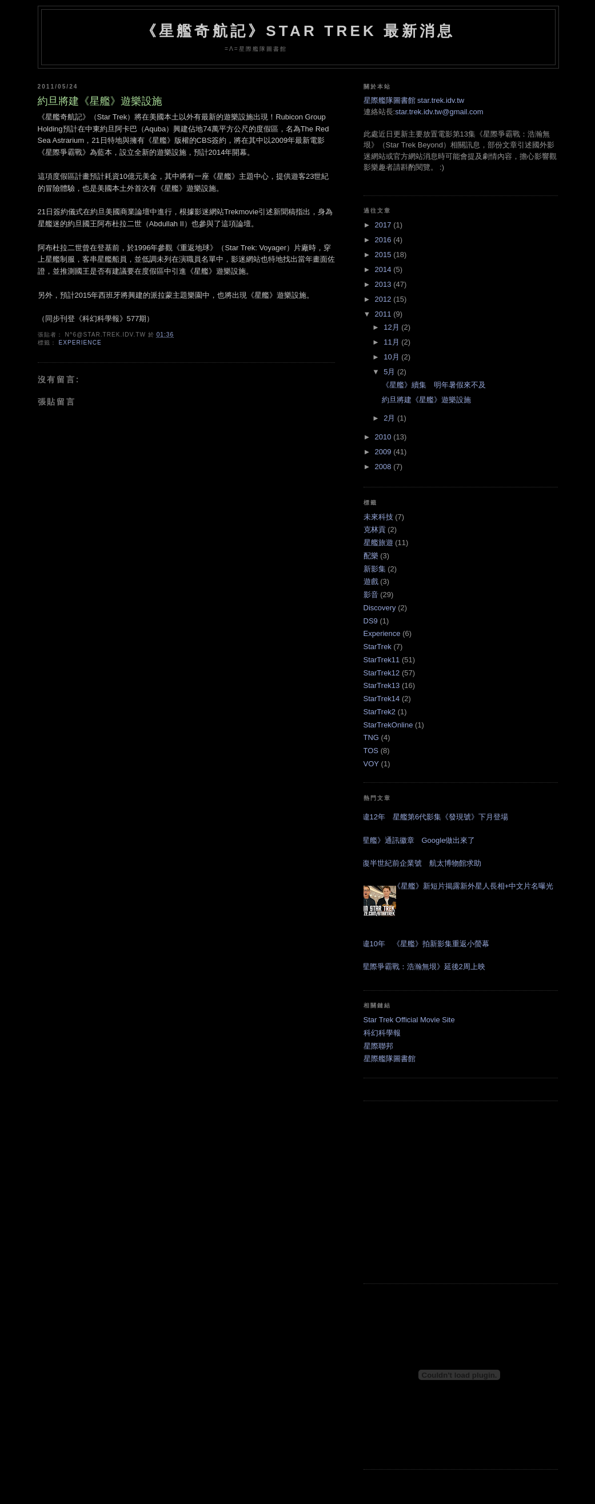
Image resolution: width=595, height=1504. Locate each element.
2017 (384, 225)
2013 (384, 284)
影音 (371, 594)
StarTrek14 (382, 698)
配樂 (371, 555)
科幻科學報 (382, 1033)
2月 (390, 418)
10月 (392, 357)
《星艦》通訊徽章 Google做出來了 (415, 840)
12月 (392, 327)
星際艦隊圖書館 (390, 1058)
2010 (384, 437)
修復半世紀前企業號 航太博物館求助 (418, 863)
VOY (371, 763)
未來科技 (378, 517)
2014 (384, 269)
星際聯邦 (378, 1046)
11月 (392, 342)
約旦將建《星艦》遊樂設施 (100, 101)
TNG (371, 737)
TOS (371, 750)
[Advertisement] (461, 1192)
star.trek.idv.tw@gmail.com (439, 111)
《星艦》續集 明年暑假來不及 (434, 385)
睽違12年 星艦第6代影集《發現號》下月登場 (432, 817)
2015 (384, 254)
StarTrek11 (382, 659)
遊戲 (371, 581)
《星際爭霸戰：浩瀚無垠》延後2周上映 (420, 966)
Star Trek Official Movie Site (409, 1019)
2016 (384, 239)
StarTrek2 (380, 711)
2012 (384, 299)
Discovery (380, 607)
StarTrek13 (382, 685)
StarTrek (378, 646)
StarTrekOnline (388, 725)
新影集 (375, 569)
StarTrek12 (382, 673)
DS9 (371, 621)
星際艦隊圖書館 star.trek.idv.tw (414, 100)
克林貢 (375, 529)
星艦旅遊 (378, 542)
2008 (384, 466)
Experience (79, 342)
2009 (384, 451)
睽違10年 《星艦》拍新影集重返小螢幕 (422, 943)
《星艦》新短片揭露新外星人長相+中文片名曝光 (473, 886)
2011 (384, 314)
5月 (390, 371)
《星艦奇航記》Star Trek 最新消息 (298, 30)
